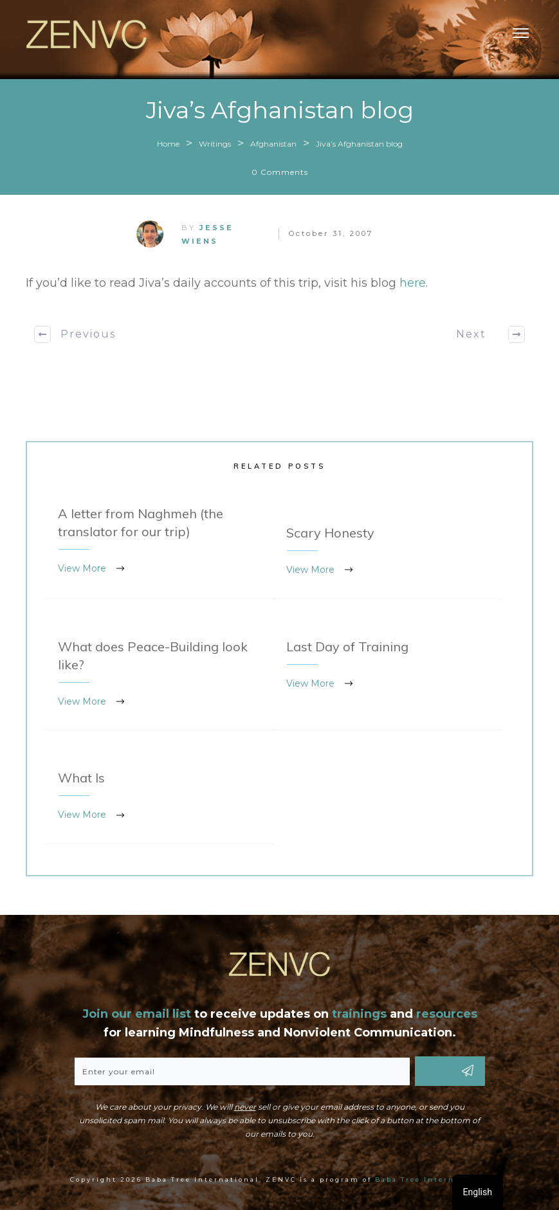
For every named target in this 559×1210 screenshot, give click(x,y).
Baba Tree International (432, 1179)
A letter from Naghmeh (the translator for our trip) (159, 542)
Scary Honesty (387, 552)
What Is (159, 797)
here (412, 283)
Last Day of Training (387, 674)
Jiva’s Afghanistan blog (280, 110)
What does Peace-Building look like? (159, 674)
